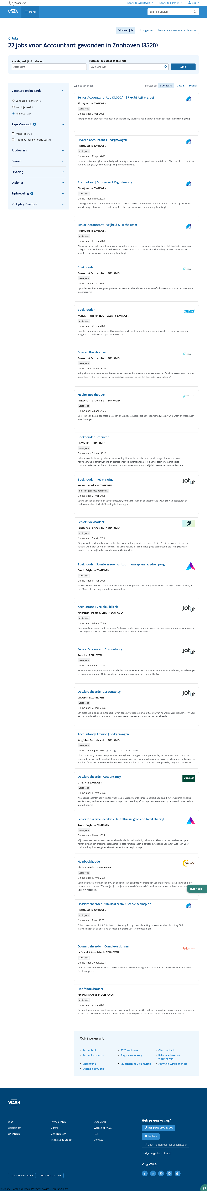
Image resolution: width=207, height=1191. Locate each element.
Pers (96, 1133)
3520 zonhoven (129, 1050)
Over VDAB (100, 1122)
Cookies (45, 1189)
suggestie (155, 1153)
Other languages (59, 1189)
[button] (197, 889)
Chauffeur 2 (89, 1063)
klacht (167, 1153)
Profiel (193, 85)
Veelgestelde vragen (61, 1139)
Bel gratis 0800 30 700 (160, 1127)
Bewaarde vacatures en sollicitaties (177, 30)
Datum (181, 85)
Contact (98, 1139)
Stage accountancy (131, 1055)
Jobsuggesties (145, 30)
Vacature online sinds (39, 91)
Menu (32, 12)
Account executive (93, 1055)
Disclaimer (6, 1189)
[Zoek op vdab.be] (173, 11)
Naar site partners (169, 2)
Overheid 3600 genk (94, 1068)
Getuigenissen (58, 1133)
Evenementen (58, 1122)
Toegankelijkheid (21, 1189)
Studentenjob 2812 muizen (136, 1063)
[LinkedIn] (153, 1173)
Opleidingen (14, 1127)
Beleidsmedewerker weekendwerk (169, 1057)
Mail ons (152, 1136)
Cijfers (54, 1127)
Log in (195, 2)
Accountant (89, 1050)
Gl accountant (166, 1050)
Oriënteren (14, 1133)
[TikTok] (178, 1173)
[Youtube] (161, 1173)
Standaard (166, 85)
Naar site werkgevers (138, 2)
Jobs (13, 38)
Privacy (35, 1189)
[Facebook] (145, 1173)
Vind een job (125, 30)
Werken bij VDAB (103, 1127)
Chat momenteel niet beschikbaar (167, 1144)
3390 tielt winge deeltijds (172, 1063)
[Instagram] (169, 1173)
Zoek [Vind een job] (183, 66)
